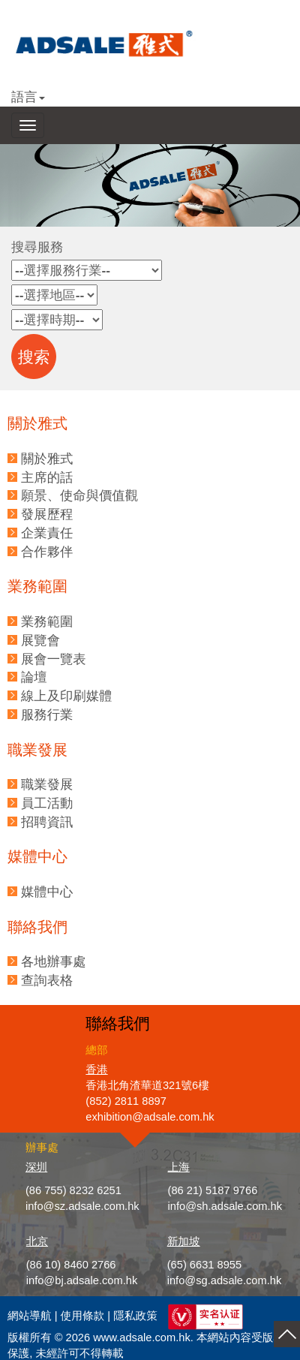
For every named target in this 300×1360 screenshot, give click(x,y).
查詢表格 (47, 980)
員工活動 (47, 803)
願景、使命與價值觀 (79, 495)
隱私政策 (135, 1316)
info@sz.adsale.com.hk (83, 1206)
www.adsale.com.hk (141, 1337)
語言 (28, 96)
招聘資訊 (47, 821)
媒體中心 (47, 891)
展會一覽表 (53, 658)
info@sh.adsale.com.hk (225, 1206)
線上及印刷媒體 (66, 695)
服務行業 (47, 714)
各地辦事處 (53, 961)
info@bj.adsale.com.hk (82, 1280)
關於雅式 (47, 458)
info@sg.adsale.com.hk (224, 1280)
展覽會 (40, 640)
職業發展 (47, 784)
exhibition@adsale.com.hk (150, 1117)
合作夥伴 (47, 551)
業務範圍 (47, 621)
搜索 (34, 357)
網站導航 (30, 1316)
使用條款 (83, 1316)
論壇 (34, 677)
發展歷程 (47, 514)
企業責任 (47, 532)
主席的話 (47, 477)
